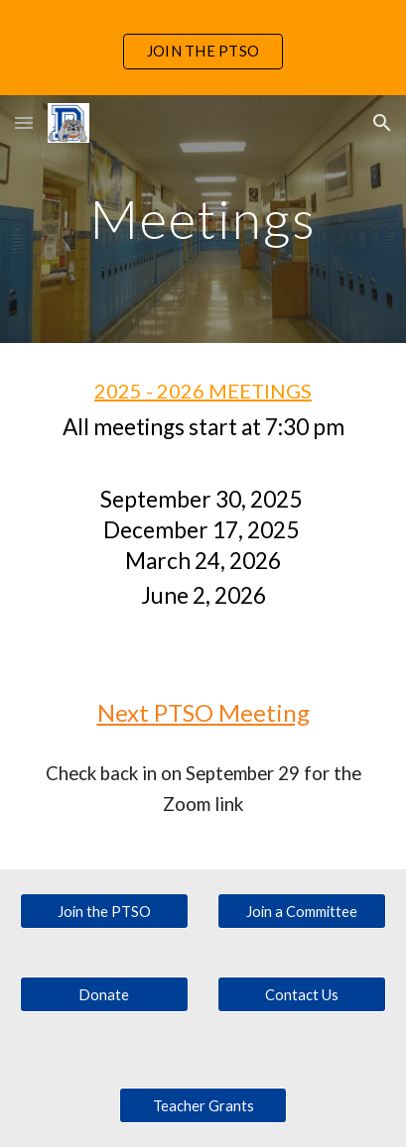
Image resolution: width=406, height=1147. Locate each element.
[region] (203, 47)
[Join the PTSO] (104, 911)
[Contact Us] (301, 994)
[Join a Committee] (301, 911)
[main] (203, 218)
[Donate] (104, 994)
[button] (24, 122)
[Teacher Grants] (203, 1105)
